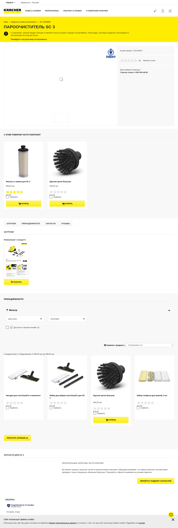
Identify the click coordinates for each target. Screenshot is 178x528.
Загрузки (11, 224)
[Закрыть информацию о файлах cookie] (173, 519)
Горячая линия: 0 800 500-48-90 (134, 72)
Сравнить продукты (114, 345)
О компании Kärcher (97, 11)
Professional (52, 11)
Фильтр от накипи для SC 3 (18, 182)
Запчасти (51, 224)
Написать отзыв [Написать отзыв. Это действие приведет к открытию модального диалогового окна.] (149, 61)
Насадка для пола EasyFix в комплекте (23, 395)
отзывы (65, 224)
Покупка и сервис (72, 11)
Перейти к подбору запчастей (155, 481)
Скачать (16, 282)
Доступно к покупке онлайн (24, 327)
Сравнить (14, 197)
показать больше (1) (17, 438)
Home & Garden (33, 11)
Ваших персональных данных (62, 523)
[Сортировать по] (150, 345)
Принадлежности (31, 224)
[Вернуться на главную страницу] (13, 10)
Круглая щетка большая (60, 182)
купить (23, 204)
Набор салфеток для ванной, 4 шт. (152, 395)
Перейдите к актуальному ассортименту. (29, 39)
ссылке (141, 523)
